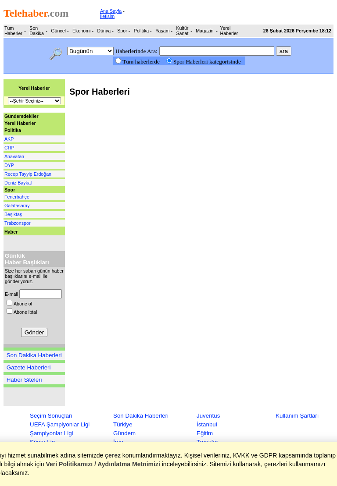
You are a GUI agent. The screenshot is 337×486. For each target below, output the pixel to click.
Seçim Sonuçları (51, 415)
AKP (9, 139)
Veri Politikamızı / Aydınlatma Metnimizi (103, 464)
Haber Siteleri (24, 379)
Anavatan (14, 156)
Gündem (124, 433)
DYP (9, 165)
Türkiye (123, 424)
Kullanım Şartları (297, 415)
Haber (11, 231)
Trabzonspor (17, 223)
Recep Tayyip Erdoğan (27, 174)
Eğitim (205, 433)
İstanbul (207, 424)
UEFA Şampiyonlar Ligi (60, 424)
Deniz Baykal (18, 182)
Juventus (208, 415)
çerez (113, 455)
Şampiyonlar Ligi (51, 433)
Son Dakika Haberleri (34, 355)
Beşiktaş (13, 214)
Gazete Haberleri (29, 367)
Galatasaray (16, 205)
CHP (9, 147)
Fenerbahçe (16, 196)
